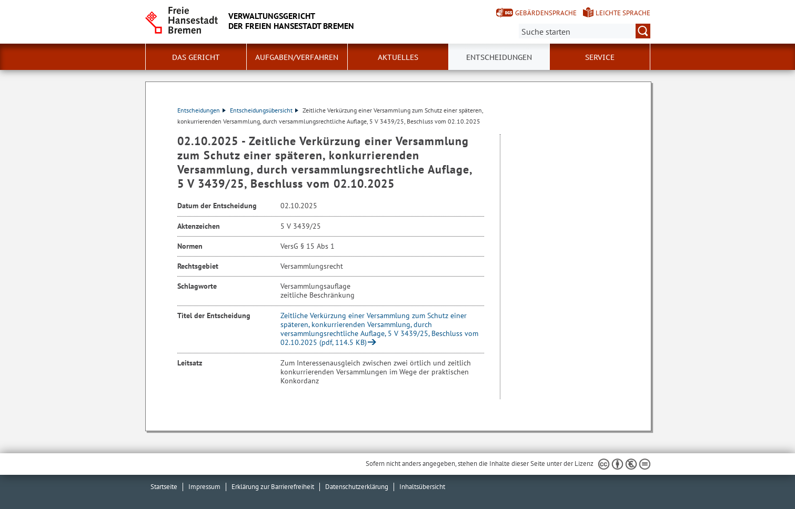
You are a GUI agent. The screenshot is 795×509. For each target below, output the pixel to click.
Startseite (163, 486)
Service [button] (600, 57)
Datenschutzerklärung (356, 486)
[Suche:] (584, 31)
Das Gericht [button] (196, 57)
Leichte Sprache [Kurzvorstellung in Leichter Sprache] (623, 12)
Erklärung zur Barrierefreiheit (273, 486)
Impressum (204, 486)
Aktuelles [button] (398, 57)
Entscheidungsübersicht (264, 110)
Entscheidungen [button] (499, 57)
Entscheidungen (201, 110)
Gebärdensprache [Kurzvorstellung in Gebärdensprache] (546, 12)
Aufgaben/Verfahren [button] (296, 57)
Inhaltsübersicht (422, 486)
